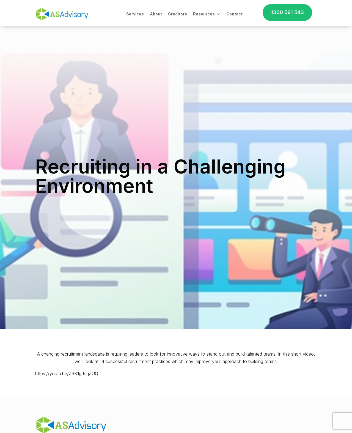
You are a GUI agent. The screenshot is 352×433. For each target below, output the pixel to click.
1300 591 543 (287, 12)
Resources (204, 14)
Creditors (177, 14)
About (156, 14)
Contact (234, 14)
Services (135, 14)
